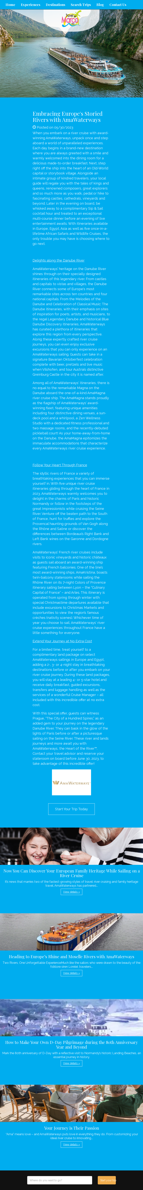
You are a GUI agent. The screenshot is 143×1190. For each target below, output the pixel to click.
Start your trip (108, 1180)
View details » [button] (71, 891)
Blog (100, 4)
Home (10, 4)
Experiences (30, 4)
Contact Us (117, 4)
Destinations (55, 4)
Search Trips (81, 4)
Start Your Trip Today (71, 809)
